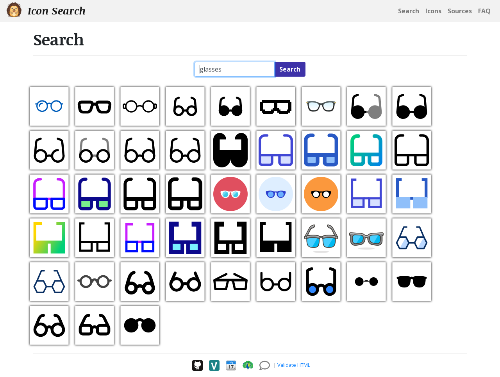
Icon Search (46, 10)
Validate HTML (293, 364)
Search (289, 69)
